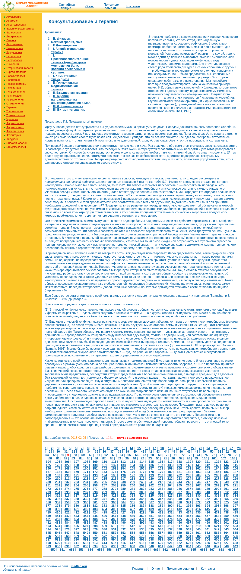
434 (188, 512)
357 (57, 502)
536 (160, 529)
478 (207, 519)
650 (52, 549)
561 (198, 532)
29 (50, 451)
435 (198, 512)
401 (76, 509)
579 (170, 536)
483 (57, 522)
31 (66, 451)
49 (204, 451)
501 (226, 522)
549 (85, 532)
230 (48, 482)
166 (235, 468)
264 (170, 485)
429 (141, 512)
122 (216, 461)
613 (95, 543)
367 (151, 502)
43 (158, 451)
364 (123, 502)
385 (123, 505)
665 (193, 549)
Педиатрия (13, 79)
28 (239, 448)
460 (235, 515)
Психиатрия (13, 87)
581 (188, 536)
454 (179, 515)
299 (104, 492)
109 (95, 461)
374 (216, 502)
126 (57, 465)
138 (170, 465)
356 (48, 502)
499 (207, 522)
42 (150, 451)
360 (85, 502)
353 (216, 499)
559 (179, 532)
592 (95, 539)
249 (226, 482)
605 (216, 539)
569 (76, 536)
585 (226, 536)
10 (100, 448)
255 (85, 485)
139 (179, 465)
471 (141, 519)
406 (123, 509)
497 (188, 522)
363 (113, 502)
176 (132, 471)
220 (151, 478)
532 (123, 529)
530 (104, 529)
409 (151, 509)
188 (48, 475)
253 (67, 485)
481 (235, 519)
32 (73, 451)
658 (127, 549)
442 (67, 515)
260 (132, 485)
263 (160, 485)
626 (216, 543)
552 (113, 532)
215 (104, 478)
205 (207, 475)
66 (136, 455)
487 (95, 522)
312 (226, 492)
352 (207, 499)
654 (90, 549)
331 (207, 495)
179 (160, 471)
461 (48, 519)
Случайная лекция (67, 6)
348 (170, 499)
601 (179, 539)
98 (188, 458)
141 (198, 465)
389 (160, 505)
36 (104, 451)
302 (132, 492)
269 (216, 485)
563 (216, 532)
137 (160, 465)
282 (141, 488)
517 (179, 526)
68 (152, 455)
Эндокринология (16, 142)
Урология (12, 119)
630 (57, 546)
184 (207, 471)
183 (198, 471)
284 (160, 488)
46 (181, 451)
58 (75, 455)
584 (216, 536)
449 (132, 515)
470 (132, 519)
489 (113, 522)
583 (207, 536)
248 (216, 482)
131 (104, 465)
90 (127, 458)
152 (104, 468)
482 (48, 522)
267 (198, 485)
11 (108, 448)
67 (144, 455)
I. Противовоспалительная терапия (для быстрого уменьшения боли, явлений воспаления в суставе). (70, 64)
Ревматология (15, 99)
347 (160, 499)
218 (132, 478)
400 (67, 509)
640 (151, 546)
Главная (138, 568)
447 (113, 515)
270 (226, 485)
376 (235, 502)
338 (76, 499)
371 (188, 502)
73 (190, 455)
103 (232, 458)
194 (104, 475)
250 (235, 482)
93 (150, 458)
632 (76, 546)
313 (235, 492)
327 (170, 495)
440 (48, 515)
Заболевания (14, 44)
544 (235, 529)
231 (57, 482)
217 (123, 478)
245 (188, 482)
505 (67, 526)
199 (151, 475)
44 (165, 451)
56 (62, 455)
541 (207, 529)
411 (170, 509)
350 (188, 499)
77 (221, 455)
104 (48, 461)
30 (58, 451)
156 (141, 468)
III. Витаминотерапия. (69, 109)
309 (198, 492)
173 (104, 471)
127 (67, 465)
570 (85, 536)
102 (223, 458)
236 (104, 482)
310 (207, 492)
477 (198, 519)
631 (67, 546)
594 (113, 539)
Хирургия (12, 139)
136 (151, 465)
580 (179, 536)
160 (179, 468)
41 (142, 451)
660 (146, 549)
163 (207, 468)
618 (141, 543)
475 (179, 519)
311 (216, 492)
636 (113, 546)
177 (141, 471)
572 (104, 536)
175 (123, 471)
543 (226, 529)
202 (179, 475)
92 (142, 458)
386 (132, 505)
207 (226, 475)
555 (141, 532)
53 (235, 451)
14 (131, 448)
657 (118, 549)
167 (48, 471)
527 (76, 529)
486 (85, 522)
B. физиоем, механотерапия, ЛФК (66, 40)
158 (160, 468)
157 (151, 468)
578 (160, 536)
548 (76, 532)
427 (123, 512)
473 (160, 519)
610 (67, 543)
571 (95, 536)
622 (179, 543)
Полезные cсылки (111, 6)
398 (48, 509)
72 (183, 455)
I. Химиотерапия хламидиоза (64, 77)
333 (226, 495)
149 (76, 468)
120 (198, 461)
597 (141, 539)
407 (132, 509)
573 (113, 536)
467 (104, 519)
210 (57, 478)
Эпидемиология (16, 146)
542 (216, 529)
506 (76, 526)
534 (141, 529)
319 (95, 495)
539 (188, 529)
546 (57, 532)
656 (109, 549)
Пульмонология (15, 91)
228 (226, 478)
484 (67, 522)
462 (57, 519)
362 (104, 502)
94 (158, 458)
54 (47, 455)
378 (57, 505)
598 (151, 539)
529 (95, 529)
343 (123, 499)
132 (113, 465)
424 (95, 512)
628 (235, 543)
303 (141, 492)
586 (235, 536)
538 (179, 529)
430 (151, 512)
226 (207, 478)
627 (226, 543)
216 (113, 478)
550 (95, 532)
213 (85, 478)
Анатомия (12, 20)
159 (170, 468)
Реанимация (14, 95)
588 (57, 539)
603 (198, 539)
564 (226, 532)
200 (160, 475)
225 (198, 478)
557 (160, 532)
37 (112, 451)
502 (235, 522)
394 (207, 505)
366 (141, 502)
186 (226, 471)
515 (160, 526)
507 (85, 526)
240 (141, 482)
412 (179, 509)
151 (95, 468)
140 (188, 465)
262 (151, 485)
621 (170, 543)
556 (151, 532)
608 (48, 543)
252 (57, 485)
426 (113, 512)
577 (151, 536)
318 (85, 495)
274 (67, 488)
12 (116, 448)
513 (141, 526)
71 (175, 455)
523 (235, 526)
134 (132, 465)
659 (137, 549)
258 (113, 485)
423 (85, 512)
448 (123, 515)
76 (213, 455)
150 (85, 468)
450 (141, 515)
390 (170, 505)
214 (95, 478)
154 (123, 468)
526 (67, 529)
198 (141, 475)
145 (235, 465)
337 (67, 499)
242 (160, 482)
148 (67, 468)
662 (165, 549)
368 (160, 502)
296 (76, 492)
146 (48, 468)
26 (223, 448)
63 (114, 455)
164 (216, 468)
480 (226, 519)
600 (170, 539)
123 (226, 461)
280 (123, 488)
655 (99, 549)
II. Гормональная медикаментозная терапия (64, 86)
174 (113, 471)
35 (96, 451)
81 (58, 458)
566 (48, 536)
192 (85, 475)
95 (165, 458)
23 (200, 448)
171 (85, 471)
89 (119, 458)
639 (141, 546)
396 (226, 505)
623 (188, 543)
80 (50, 458)
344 (132, 499)
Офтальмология (16, 71)
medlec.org (79, 566)
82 (65, 458)
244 (179, 482)
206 (216, 475)
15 (139, 448)
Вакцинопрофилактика (20, 28)
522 (226, 526)
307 (179, 492)
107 (76, 461)
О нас (89, 6)
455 (188, 515)
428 (132, 512)
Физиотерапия (15, 131)
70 (167, 455)
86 (96, 458)
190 (67, 475)
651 (62, 549)
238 (123, 482)
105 (57, 461)
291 (226, 488)
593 (104, 539)
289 (207, 488)
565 (235, 532)
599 (160, 539)
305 (160, 492)
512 (132, 526)
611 (76, 543)
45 (173, 451)
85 (88, 458)
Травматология (15, 115)
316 (67, 495)
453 (170, 515)
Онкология (12, 64)
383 (104, 505)
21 (185, 448)
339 (85, 499)
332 (216, 495)
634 (95, 546)
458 (216, 515)
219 (141, 478)
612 (85, 543)
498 (198, 522)
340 (95, 499)
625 (207, 543)
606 (226, 539)
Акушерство (13, 16)
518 (188, 526)
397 (235, 505)
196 (123, 475)
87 (104, 458)
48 (196, 451)
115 (151, 461)
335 (48, 499)
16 (146, 448)
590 (76, 539)
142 (207, 465)
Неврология (13, 56)
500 (216, 522)
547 (67, 532)
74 (198, 455)
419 (48, 512)
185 (216, 471)
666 (202, 549)
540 (198, 529)
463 (67, 519)
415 (207, 509)
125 (48, 465)
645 (198, 546)
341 (104, 499)
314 (48, 495)
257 (104, 485)
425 (104, 512)
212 (76, 478)
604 (207, 539)
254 (76, 485)
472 (151, 519)
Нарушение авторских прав (132, 438)
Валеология (13, 32)
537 (170, 529)
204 (198, 475)
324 (141, 495)
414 (198, 509)
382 (95, 505)
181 (179, 471)
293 (48, 492)
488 (104, 522)
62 (106, 455)
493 (151, 522)
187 (235, 471)
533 (132, 529)
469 (123, 519)
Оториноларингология (19, 68)
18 (162, 448)
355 (235, 499)
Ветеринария (14, 36)
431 (160, 512)
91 (134, 458)
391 (179, 505)
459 (226, 515)
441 (57, 515)
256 (95, 485)
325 (151, 495)
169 (67, 471)
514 (151, 526)
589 (67, 539)
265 (179, 485)
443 (76, 515)
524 (48, 529)
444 (85, 515)
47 (189, 451)
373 (207, 502)
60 (90, 455)
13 (123, 448)
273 (57, 488)
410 (160, 509)
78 (229, 455)
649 (235, 546)
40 (135, 451)
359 (76, 502)
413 (188, 509)
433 (179, 512)
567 (57, 536)
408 (141, 509)
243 (170, 482)
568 (67, 536)
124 (235, 461)
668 (221, 549)
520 (207, 526)
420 (57, 512)
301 (123, 492)
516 (170, 526)
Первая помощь (16, 83)
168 (57, 471)
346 (151, 499)
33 (81, 451)
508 (95, 526)
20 (177, 448)
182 (188, 471)
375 (226, 502)
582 (198, 536)
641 (160, 546)
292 (235, 488)
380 (76, 505)
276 (85, 488)
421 (67, 512)
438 (226, 512)
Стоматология (15, 103)
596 (132, 539)
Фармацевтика (15, 127)
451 (151, 515)
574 (123, 536)
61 (98, 455)
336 (57, 499)
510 (113, 526)
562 (207, 532)
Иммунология (14, 48)
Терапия (11, 107)
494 (160, 522)
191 (76, 475)
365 (132, 502)
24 (208, 448)
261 (141, 485)
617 (132, 543)
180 (170, 471)
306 (170, 492)
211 (67, 478)
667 (212, 549)
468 (113, 519)
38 (119, 451)
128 (76, 465)
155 (132, 468)
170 (76, 471)
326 (160, 495)
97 (180, 458)
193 (95, 475)
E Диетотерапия (65, 45)
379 (67, 505)
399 (57, 509)
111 (113, 461)
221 (160, 478)
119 (188, 461)
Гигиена (11, 40)
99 (196, 458)
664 (184, 549)
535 (151, 529)
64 (121, 455)
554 (132, 532)
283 (151, 488)
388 (151, 505)
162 (198, 468)
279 (113, 488)
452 (160, 515)
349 (179, 499)
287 (188, 488)
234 (85, 482)
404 (104, 509)
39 (127, 451)
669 (230, 549)
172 (95, 471)
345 (141, 499)
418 (235, 509)
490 (123, 522)
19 (169, 448)
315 (57, 495)
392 (188, 505)
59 (83, 455)
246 (198, 482)
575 (132, 536)
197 (132, 475)
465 (85, 519)
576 (141, 536)
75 (206, 455)
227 (216, 478)
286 (179, 488)
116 (160, 461)
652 (71, 549)
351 (198, 499)
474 (170, 519)
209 (48, 478)
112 (123, 461)
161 (188, 468)
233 (76, 482)
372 (198, 502)
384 (113, 505)
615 (113, 543)
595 (123, 539)
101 (214, 458)
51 (219, 451)
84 (81, 458)
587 (48, 539)
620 (160, 543)
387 (141, 505)
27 (231, 448)
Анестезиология (16, 24)
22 (193, 448)
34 (89, 451)
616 (123, 543)
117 (170, 461)
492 (141, 522)
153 (113, 468)
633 (85, 546)
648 (226, 546)
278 (104, 488)
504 (57, 526)
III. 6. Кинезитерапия (68, 106)
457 (207, 515)
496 (179, 522)
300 (113, 492)
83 (73, 458)
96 (173, 458)
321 (113, 495)
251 (48, 485)
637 (123, 546)
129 (85, 465)
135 (141, 465)
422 (76, 512)
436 (207, 512)
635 (104, 546)
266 (188, 485)
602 (188, 539)
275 (76, 488)
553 (123, 532)
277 (95, 488)
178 (151, 471)
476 (188, 519)
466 (95, 519)
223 (179, 478)
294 (57, 492)
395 (216, 505)
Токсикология (14, 111)
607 (235, 539)
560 (188, 532)
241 (151, 482)
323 (132, 495)
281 (132, 488)
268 (207, 485)
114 (141, 461)
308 (188, 492)
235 (95, 482)
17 (154, 448)
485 (76, 522)
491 (132, 522)
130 (95, 465)
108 (85, 461)
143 (216, 465)
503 (48, 526)
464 (76, 519)
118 (179, 461)
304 (151, 492)
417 (226, 509)
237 (113, 482)
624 (198, 543)
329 (188, 495)
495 (170, 522)
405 (113, 509)
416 (216, 509)
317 (76, 495)
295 (67, 492)
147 (57, 468)
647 (216, 546)
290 (216, 488)
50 (212, 451)
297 (85, 492)
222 (170, 478)
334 (235, 495)
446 (104, 515)
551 (104, 532)
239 (132, 482)
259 (123, 485)
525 (57, 529)
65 (129, 455)
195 (113, 475)
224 (188, 478)
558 (170, 532)
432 (170, 512)
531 (113, 529)
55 (54, 455)
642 (170, 546)
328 (179, 495)
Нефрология (14, 60)
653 (81, 549)
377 (48, 505)
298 (95, 492)
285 (170, 488)
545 (48, 532)
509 (104, 526)
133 (123, 465)
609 (57, 543)
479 (216, 519)
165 (226, 468)
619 (151, 543)
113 (132, 461)
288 (198, 488)
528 (85, 529)
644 (188, 546)
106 (67, 461)
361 (95, 502)
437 (216, 512)
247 (207, 482)
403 (95, 509)
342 (113, 499)
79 (236, 455)
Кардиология (14, 52)
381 (85, 505)
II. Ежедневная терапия (70, 92)
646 (207, 546)
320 (104, 495)
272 (48, 488)
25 (215, 448)
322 (123, 495)
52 (227, 451)
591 (85, 539)
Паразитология (15, 75)
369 (170, 502)
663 (174, 549)
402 (85, 509)
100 (204, 458)
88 (111, 458)
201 (170, 475)
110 (104, 461)
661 (155, 549)
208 (235, 475)
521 (216, 526)
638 (132, 546)
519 (198, 526)
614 (104, 543)
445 (95, 515)
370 (179, 502)
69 (160, 455)
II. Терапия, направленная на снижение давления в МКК (70, 99)
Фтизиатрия (13, 135)
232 (67, 482)
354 (226, 499)
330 (198, 495)
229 (235, 478)
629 (48, 546)
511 (123, 526)
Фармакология (15, 123)
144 (226, 465)
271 (235, 485)
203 (188, 475)
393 (198, 505)
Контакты (133, 6)
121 (207, 461)
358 (67, 502)
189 (57, 475)
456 (198, 515)
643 (179, 546)
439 (235, 512)
